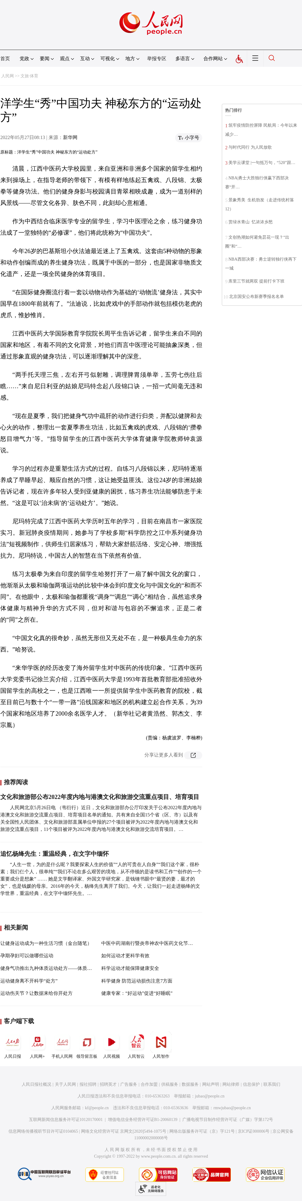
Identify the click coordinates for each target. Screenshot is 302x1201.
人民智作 (160, 1045)
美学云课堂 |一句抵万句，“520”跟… (261, 162)
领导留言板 (86, 1045)
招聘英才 (108, 1084)
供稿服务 (169, 1084)
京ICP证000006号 (254, 1131)
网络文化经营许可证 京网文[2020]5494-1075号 (124, 1131)
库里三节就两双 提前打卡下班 (256, 281)
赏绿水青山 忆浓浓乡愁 (250, 222)
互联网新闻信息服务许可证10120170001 (66, 1119)
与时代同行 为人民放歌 (250, 147)
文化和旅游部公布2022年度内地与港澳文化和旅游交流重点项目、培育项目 (99, 797)
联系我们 (271, 1084)
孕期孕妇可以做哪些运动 (26, 955)
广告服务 (128, 1084)
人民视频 (111, 1045)
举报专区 (156, 58)
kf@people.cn (97, 1108)
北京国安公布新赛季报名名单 (256, 296)
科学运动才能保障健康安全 (130, 968)
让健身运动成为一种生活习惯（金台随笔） (46, 943)
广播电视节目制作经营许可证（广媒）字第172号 (227, 1119)
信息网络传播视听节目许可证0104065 (43, 1131)
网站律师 (230, 1084)
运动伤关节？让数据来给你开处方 (36, 993)
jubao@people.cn (210, 1096)
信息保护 (251, 1084)
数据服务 (190, 1084)
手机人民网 (62, 1045)
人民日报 (12, 1045)
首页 (5, 58)
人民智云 (136, 1045)
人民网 (7, 76)
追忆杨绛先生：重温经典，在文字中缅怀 (54, 853)
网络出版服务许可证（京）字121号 (202, 1131)
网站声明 (210, 1084)
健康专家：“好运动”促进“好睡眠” (136, 993)
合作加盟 (149, 1084)
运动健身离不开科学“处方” (29, 980)
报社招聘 (88, 1084)
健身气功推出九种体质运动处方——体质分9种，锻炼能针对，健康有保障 (78, 968)
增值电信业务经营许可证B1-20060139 (143, 1119)
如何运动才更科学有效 (125, 955)
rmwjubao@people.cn (232, 1108)
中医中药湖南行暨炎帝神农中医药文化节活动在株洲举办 (161, 943)
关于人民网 (65, 1084)
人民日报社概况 (36, 1084)
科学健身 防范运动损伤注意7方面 (136, 980)
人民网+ (37, 1045)
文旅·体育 (29, 76)
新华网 (70, 137)
